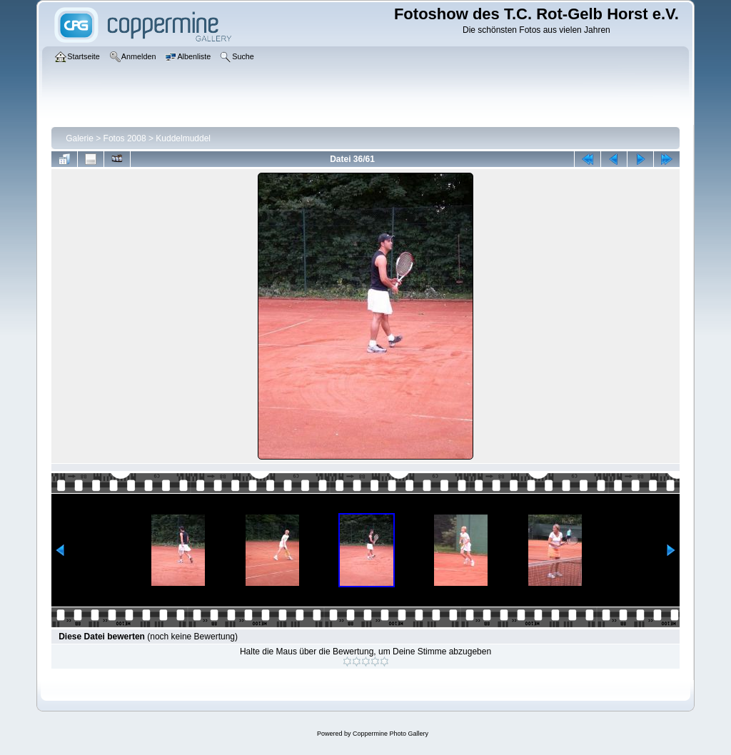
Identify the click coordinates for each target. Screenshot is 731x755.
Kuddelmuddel (183, 138)
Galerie (80, 138)
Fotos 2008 (125, 138)
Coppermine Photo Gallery (390, 733)
